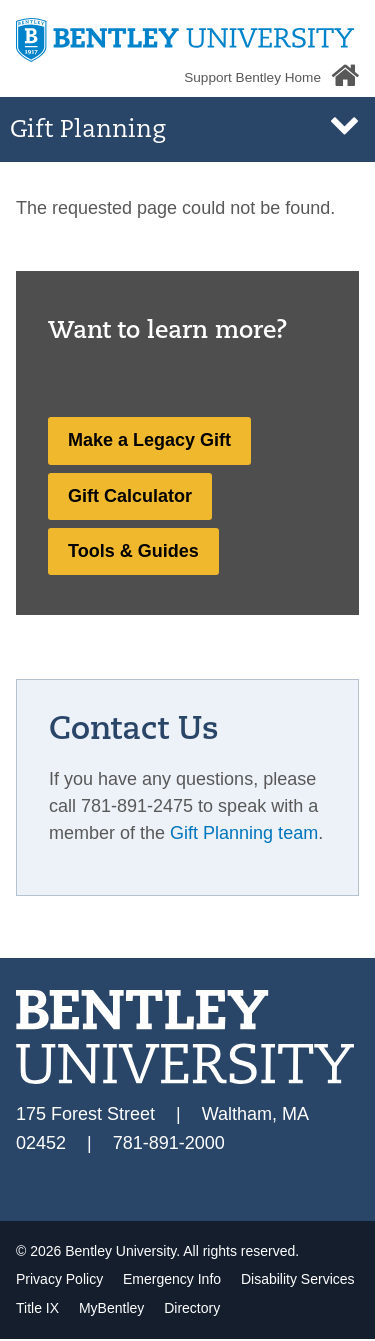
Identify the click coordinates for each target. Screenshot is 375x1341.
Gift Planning (87, 131)
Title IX (39, 1308)
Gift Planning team (244, 833)
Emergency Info (174, 1279)
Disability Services (298, 1279)
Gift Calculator (130, 496)
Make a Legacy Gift (149, 440)
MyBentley (113, 1308)
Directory (192, 1308)
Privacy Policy (61, 1279)
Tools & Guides (133, 551)
